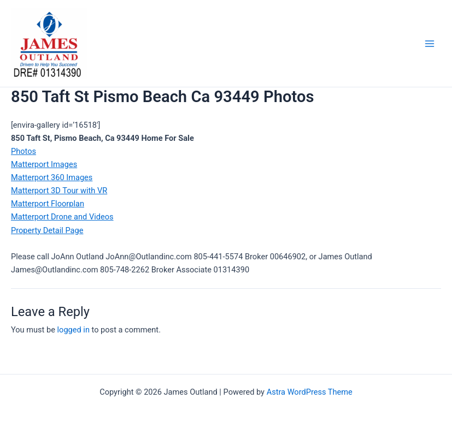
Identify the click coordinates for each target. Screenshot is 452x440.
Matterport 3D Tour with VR (59, 190)
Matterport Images (44, 164)
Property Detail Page (47, 230)
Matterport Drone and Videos (62, 217)
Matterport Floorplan (47, 204)
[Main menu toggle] (429, 43)
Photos (23, 151)
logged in (73, 330)
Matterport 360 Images (51, 177)
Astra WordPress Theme (310, 392)
